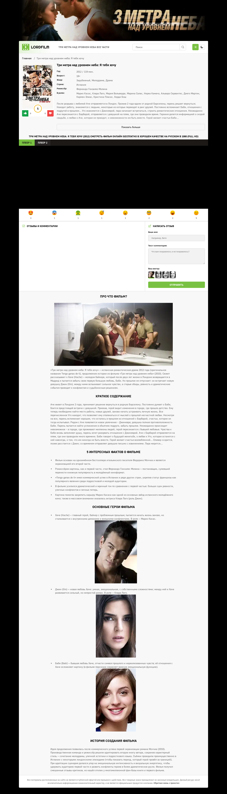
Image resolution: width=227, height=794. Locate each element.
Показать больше (130, 127)
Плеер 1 (27, 142)
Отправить (176, 284)
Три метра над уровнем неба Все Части (83, 47)
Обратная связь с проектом (166, 783)
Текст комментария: (157, 245)
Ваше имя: (153, 232)
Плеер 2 (42, 142)
